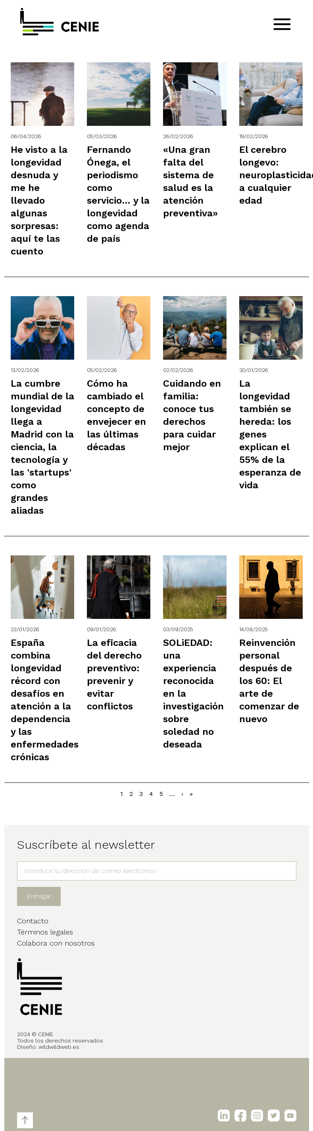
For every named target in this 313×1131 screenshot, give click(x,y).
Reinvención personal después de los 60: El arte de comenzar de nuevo (269, 680)
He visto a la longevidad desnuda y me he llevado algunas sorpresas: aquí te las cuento (39, 200)
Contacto (32, 921)
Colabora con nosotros (56, 943)
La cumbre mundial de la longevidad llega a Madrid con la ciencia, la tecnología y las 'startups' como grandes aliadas (42, 447)
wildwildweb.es (58, 1047)
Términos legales (45, 932)
